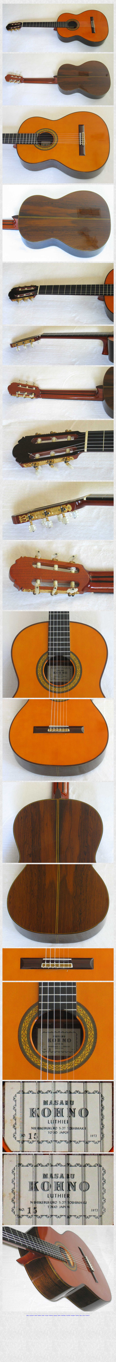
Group (84, 1315)
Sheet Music (63, 1315)
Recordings (73, 1315)
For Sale (46, 1315)
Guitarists (55, 1315)
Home (28, 1315)
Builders (39, 1315)
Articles (35, 1315)
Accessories (31, 1315)
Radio (81, 1315)
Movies (59, 1315)
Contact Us (87, 1315)
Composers (51, 1315)
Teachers (77, 1315)
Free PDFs (68, 1315)
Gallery (43, 1315)
